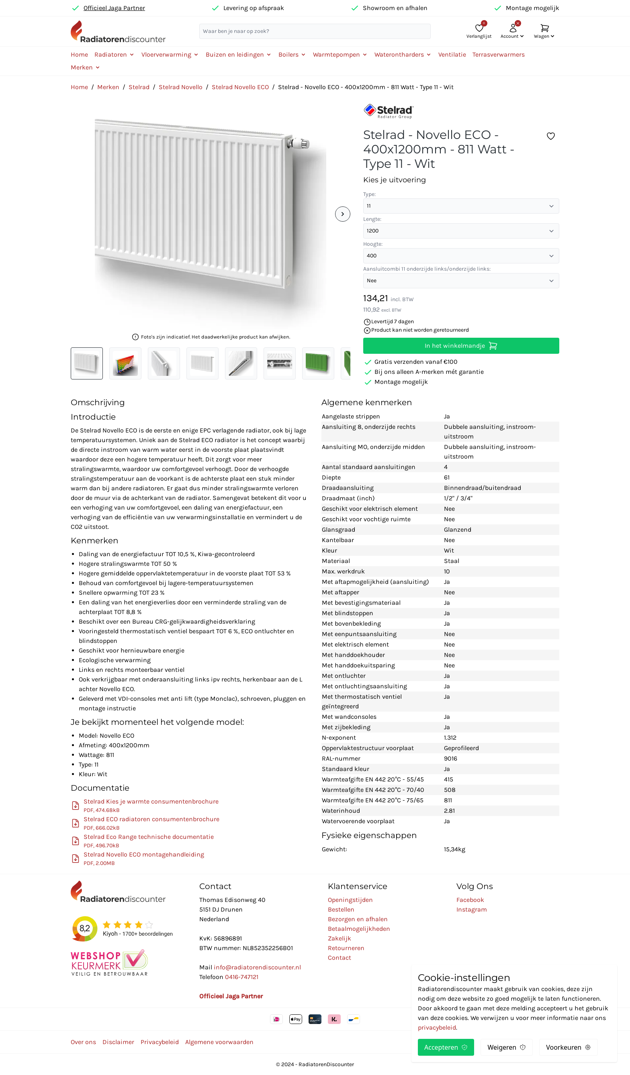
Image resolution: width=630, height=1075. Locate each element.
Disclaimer (118, 1042)
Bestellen (341, 909)
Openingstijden (350, 900)
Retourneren (346, 948)
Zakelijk (339, 938)
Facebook (470, 900)
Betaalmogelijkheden (359, 928)
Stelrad (139, 87)
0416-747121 (241, 977)
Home (79, 54)
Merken (108, 87)
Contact (339, 957)
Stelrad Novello (180, 87)
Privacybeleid (160, 1042)
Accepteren (446, 1047)
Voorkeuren (568, 1047)
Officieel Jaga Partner (114, 8)
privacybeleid (437, 1027)
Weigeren (506, 1047)
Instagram (471, 909)
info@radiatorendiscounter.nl (257, 967)
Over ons (83, 1042)
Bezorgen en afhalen (358, 919)
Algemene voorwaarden (219, 1042)
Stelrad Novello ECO (240, 87)
